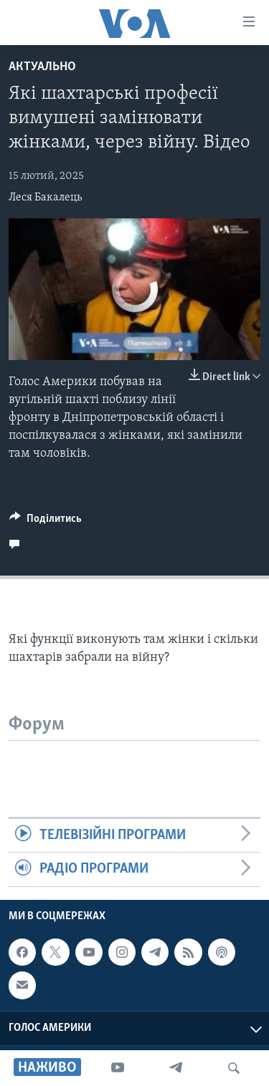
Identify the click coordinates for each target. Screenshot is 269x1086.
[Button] (45, 521)
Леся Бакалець (45, 197)
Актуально (42, 67)
